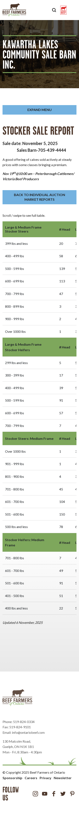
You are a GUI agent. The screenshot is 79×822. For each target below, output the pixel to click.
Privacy (45, 778)
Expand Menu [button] (39, 110)
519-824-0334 (24, 729)
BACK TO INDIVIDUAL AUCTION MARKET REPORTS (39, 197)
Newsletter (63, 778)
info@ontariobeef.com (28, 740)
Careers (31, 778)
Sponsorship (12, 778)
